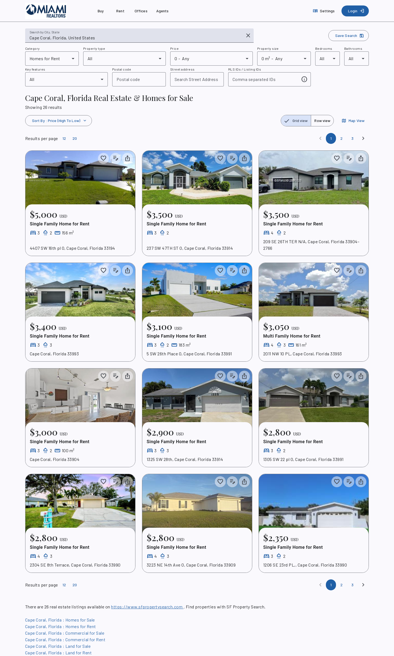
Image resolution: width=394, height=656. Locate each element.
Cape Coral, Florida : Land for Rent (58, 652)
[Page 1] (331, 138)
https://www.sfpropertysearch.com (147, 606)
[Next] (363, 138)
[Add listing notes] (115, 158)
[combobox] (136, 37)
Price (174, 48)
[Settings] (324, 10)
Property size (268, 48)
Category (32, 48)
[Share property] (127, 158)
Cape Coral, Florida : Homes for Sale (60, 619)
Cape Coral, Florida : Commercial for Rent (65, 639)
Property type (94, 48)
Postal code (121, 69)
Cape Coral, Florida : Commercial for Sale (64, 632)
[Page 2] (341, 138)
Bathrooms (353, 48)
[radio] (296, 120)
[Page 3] (352, 138)
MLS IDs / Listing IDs (244, 69)
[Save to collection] (103, 158)
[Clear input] (248, 35)
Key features (35, 69)
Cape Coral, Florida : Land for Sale (58, 646)
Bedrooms (323, 48)
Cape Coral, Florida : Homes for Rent (60, 626)
